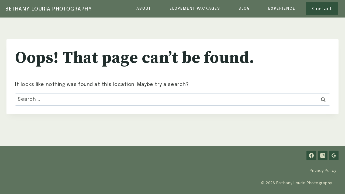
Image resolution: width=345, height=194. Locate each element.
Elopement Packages (195, 9)
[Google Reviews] (334, 155)
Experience (281, 9)
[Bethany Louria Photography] (48, 9)
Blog (244, 9)
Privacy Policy (323, 171)
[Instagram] (322, 155)
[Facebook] (311, 155)
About (143, 9)
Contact (322, 8)
